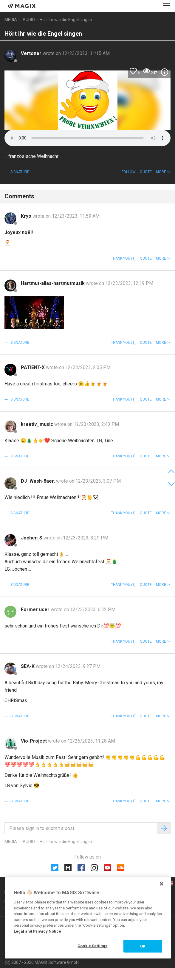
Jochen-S (32, 538)
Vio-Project (34, 741)
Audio (29, 19)
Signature (19, 172)
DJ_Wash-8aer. (38, 481)
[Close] (161, 883)
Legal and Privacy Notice (37, 931)
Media (10, 19)
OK (142, 946)
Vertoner (32, 53)
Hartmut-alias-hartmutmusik (53, 283)
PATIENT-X (33, 367)
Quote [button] (146, 172)
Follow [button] (129, 172)
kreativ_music (37, 424)
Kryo (26, 216)
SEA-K (28, 666)
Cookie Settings (92, 946)
